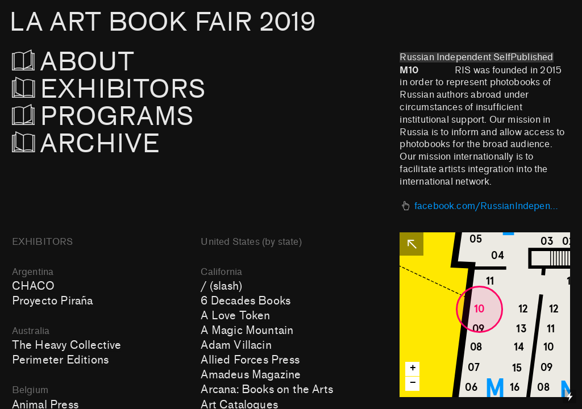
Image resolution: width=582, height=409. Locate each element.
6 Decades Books (245, 301)
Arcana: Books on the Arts (267, 389)
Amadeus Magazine (251, 375)
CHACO (33, 286)
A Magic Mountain (247, 330)
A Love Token (235, 316)
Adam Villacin (236, 345)
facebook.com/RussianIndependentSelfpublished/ (486, 206)
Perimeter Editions (60, 360)
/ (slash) (221, 286)
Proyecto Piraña (52, 301)
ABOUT (89, 62)
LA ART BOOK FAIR (162, 22)
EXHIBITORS (139, 89)
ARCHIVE (86, 144)
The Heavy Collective (67, 345)
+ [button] (413, 368)
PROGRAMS (103, 116)
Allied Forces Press (250, 360)
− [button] (413, 383)
